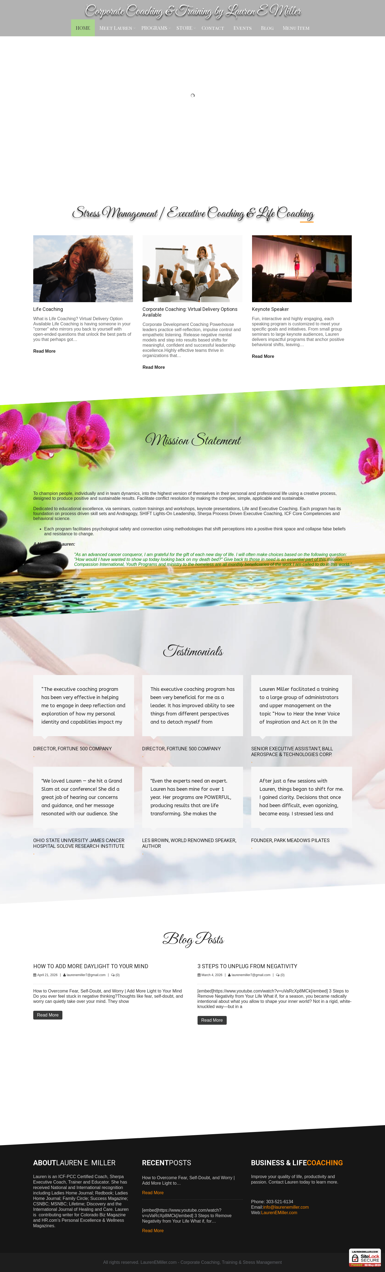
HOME (83, 28)
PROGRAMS (156, 28)
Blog (267, 28)
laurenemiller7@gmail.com (86, 975)
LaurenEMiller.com (279, 1212)
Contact (213, 28)
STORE (186, 28)
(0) (118, 975)
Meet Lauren (117, 28)
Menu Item (296, 28)
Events (243, 28)
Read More (44, 351)
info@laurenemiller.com (286, 1207)
